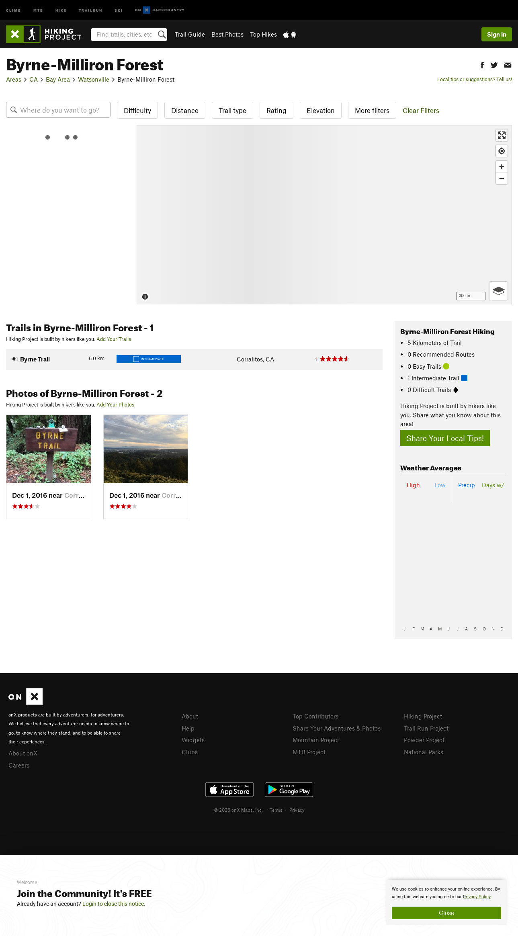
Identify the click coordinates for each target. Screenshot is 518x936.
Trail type (232, 110)
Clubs (190, 751)
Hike (61, 9)
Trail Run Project (426, 728)
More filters (372, 110)
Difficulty (137, 110)
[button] (482, 64)
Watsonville (93, 79)
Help (188, 728)
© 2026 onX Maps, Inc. (238, 810)
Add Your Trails (113, 339)
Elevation (321, 110)
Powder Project (424, 739)
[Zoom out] (502, 178)
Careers (18, 765)
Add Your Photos (115, 404)
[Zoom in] (502, 166)
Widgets (193, 739)
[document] (446, 902)
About (190, 716)
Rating (276, 110)
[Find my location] (502, 151)
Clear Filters (421, 110)
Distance (185, 110)
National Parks (423, 751)
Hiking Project (423, 716)
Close (446, 912)
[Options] (498, 291)
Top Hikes (263, 34)
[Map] (324, 214)
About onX (22, 753)
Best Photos (227, 34)
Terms (276, 810)
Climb (13, 9)
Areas (13, 79)
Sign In (496, 34)
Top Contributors (315, 716)
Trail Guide (190, 34)
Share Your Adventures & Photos (337, 728)
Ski (119, 9)
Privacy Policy (477, 896)
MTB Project (309, 751)
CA (33, 79)
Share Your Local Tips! (445, 438)
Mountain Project (316, 739)
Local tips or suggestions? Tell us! (474, 79)
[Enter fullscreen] (502, 135)
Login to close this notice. (113, 904)
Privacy (297, 810)
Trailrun (90, 9)
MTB (38, 9)
